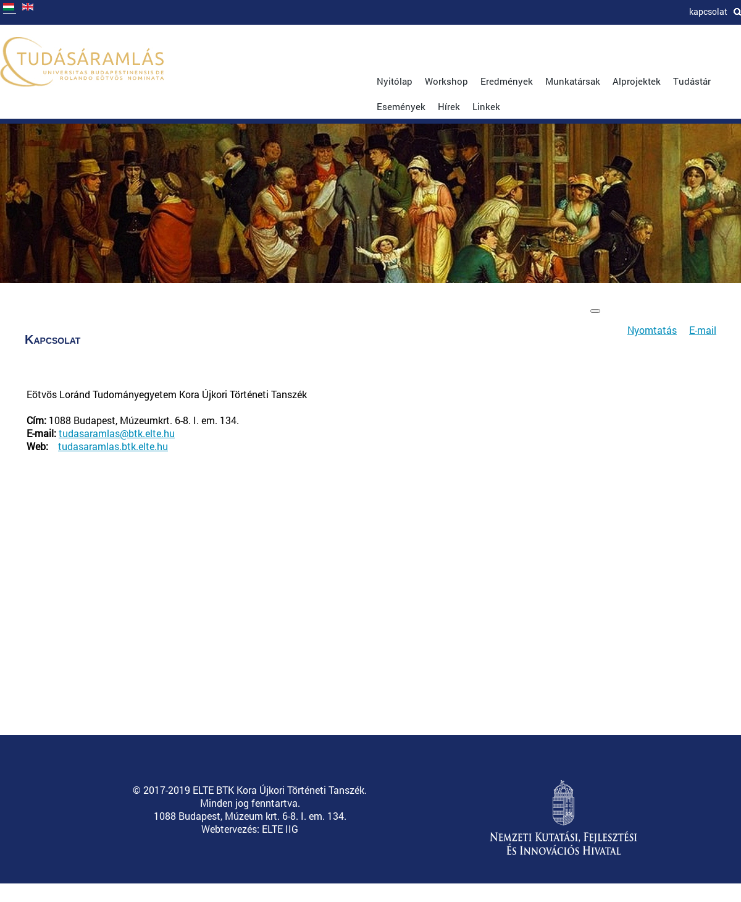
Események (401, 106)
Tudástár (692, 81)
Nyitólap (394, 81)
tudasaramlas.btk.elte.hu (113, 446)
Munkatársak (572, 81)
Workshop (446, 81)
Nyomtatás (652, 329)
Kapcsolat (708, 11)
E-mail (702, 329)
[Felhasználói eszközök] (595, 311)
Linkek (486, 106)
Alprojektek (637, 81)
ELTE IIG (280, 828)
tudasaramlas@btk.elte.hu (117, 433)
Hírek (449, 106)
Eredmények (506, 81)
